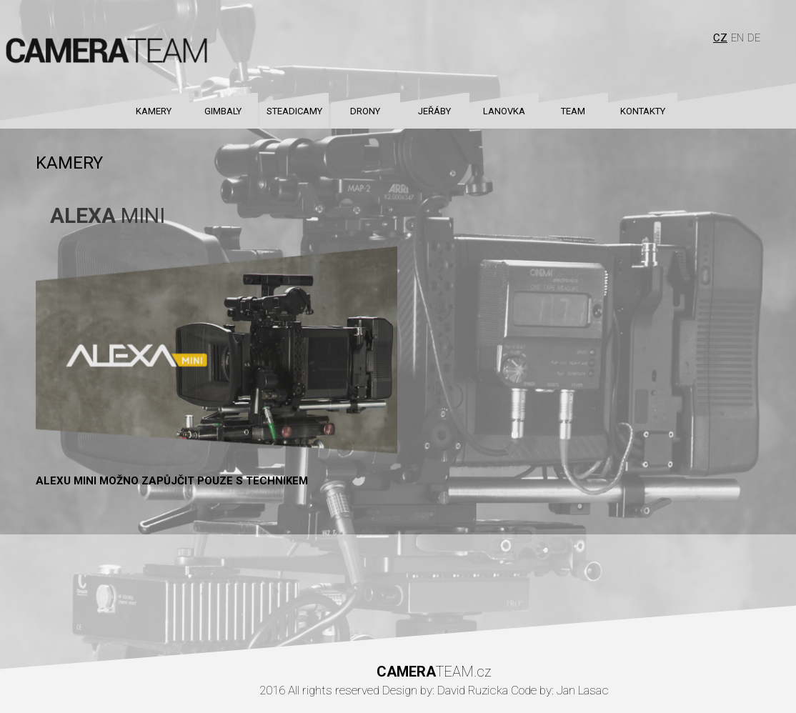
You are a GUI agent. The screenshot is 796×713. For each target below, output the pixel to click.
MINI (107, 215)
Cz (720, 37)
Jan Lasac (583, 690)
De (753, 37)
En (737, 37)
